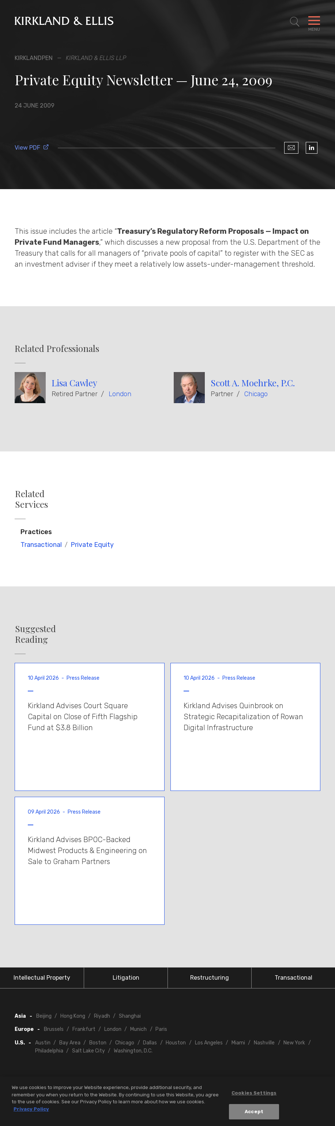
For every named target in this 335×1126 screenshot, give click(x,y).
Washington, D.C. (133, 1051)
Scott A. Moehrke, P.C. (253, 383)
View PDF (32, 147)
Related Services (31, 499)
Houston (176, 1043)
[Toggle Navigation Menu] (314, 21)
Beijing (44, 1016)
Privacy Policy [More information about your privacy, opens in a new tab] (31, 1111)
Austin (42, 1043)
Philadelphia (49, 1051)
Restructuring (209, 977)
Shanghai (130, 1016)
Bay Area (69, 1043)
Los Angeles (209, 1043)
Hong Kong (72, 1016)
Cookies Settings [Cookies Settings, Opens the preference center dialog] (254, 1095)
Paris (161, 1029)
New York (294, 1043)
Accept (254, 1113)
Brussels (54, 1029)
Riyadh (102, 1016)
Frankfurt (83, 1029)
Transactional (41, 545)
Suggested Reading (35, 634)
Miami (238, 1043)
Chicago (256, 394)
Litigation (126, 977)
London (120, 394)
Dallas (150, 1043)
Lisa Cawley (74, 383)
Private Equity (92, 545)
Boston (97, 1043)
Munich (138, 1029)
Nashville (264, 1043)
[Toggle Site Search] (294, 21)
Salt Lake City (88, 1051)
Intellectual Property (42, 977)
